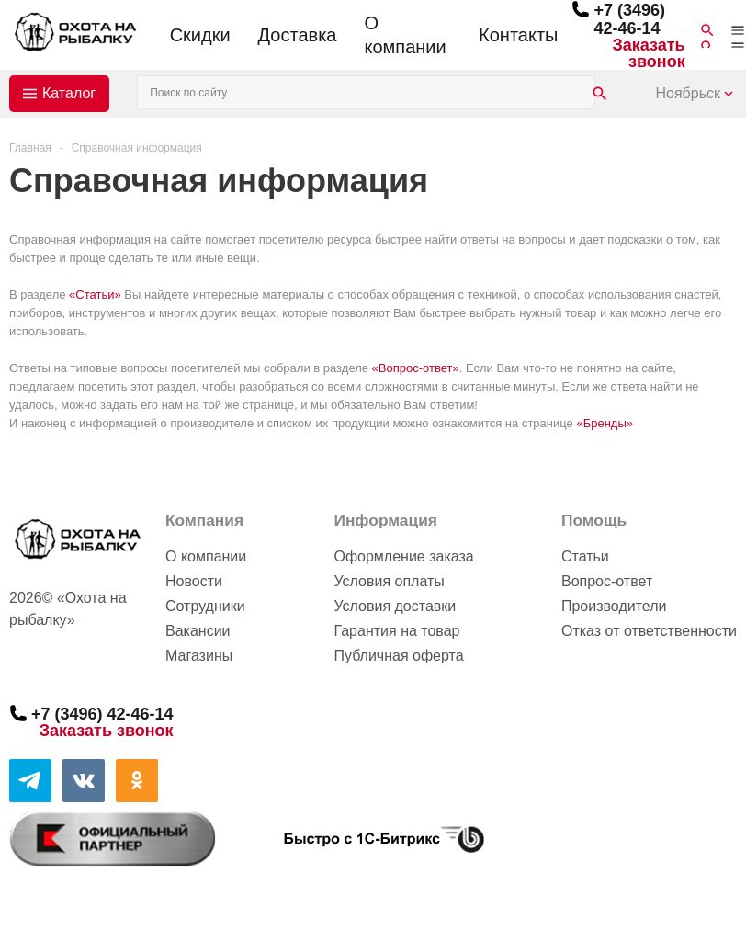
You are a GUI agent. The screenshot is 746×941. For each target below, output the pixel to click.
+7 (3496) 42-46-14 (629, 19)
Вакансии (198, 631)
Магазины (198, 655)
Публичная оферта (398, 655)
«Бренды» (604, 423)
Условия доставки (394, 606)
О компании (405, 35)
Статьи (585, 556)
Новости (193, 581)
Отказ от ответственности (649, 631)
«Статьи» (95, 294)
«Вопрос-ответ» (415, 368)
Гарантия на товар (396, 631)
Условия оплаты (388, 581)
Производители (614, 606)
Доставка (297, 35)
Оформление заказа (403, 556)
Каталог (69, 93)
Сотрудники (205, 606)
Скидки (200, 35)
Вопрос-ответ (606, 581)
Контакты (518, 35)
